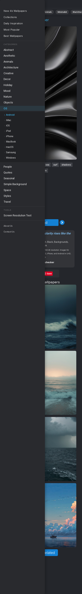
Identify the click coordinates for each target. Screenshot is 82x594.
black (38, 164)
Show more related (39, 552)
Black (50, 242)
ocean (20, 164)
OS (9, 23)
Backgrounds (61, 242)
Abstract (33, 12)
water (33, 170)
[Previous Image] (16, 222)
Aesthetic (36, 245)
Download (39, 222)
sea (47, 164)
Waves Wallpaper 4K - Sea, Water (18, 4)
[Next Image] (62, 222)
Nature (21, 12)
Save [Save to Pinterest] (49, 273)
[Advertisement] (40, 196)
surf (55, 164)
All (11, 12)
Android (19, 23)
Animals (45, 12)
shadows (66, 164)
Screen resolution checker (39, 262)
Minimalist (59, 12)
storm (43, 170)
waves (9, 164)
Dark (44, 245)
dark (29, 164)
